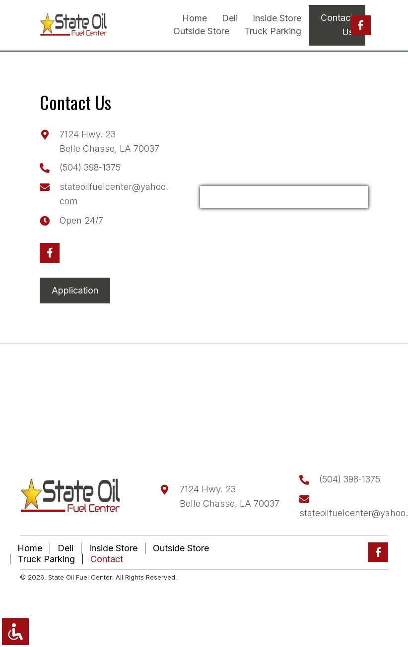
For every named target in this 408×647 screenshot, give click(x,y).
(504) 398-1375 (90, 167)
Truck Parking (46, 559)
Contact (106, 559)
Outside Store (181, 548)
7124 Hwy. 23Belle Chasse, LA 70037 (229, 496)
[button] (361, 25)
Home (29, 548)
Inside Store (113, 548)
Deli (65, 548)
